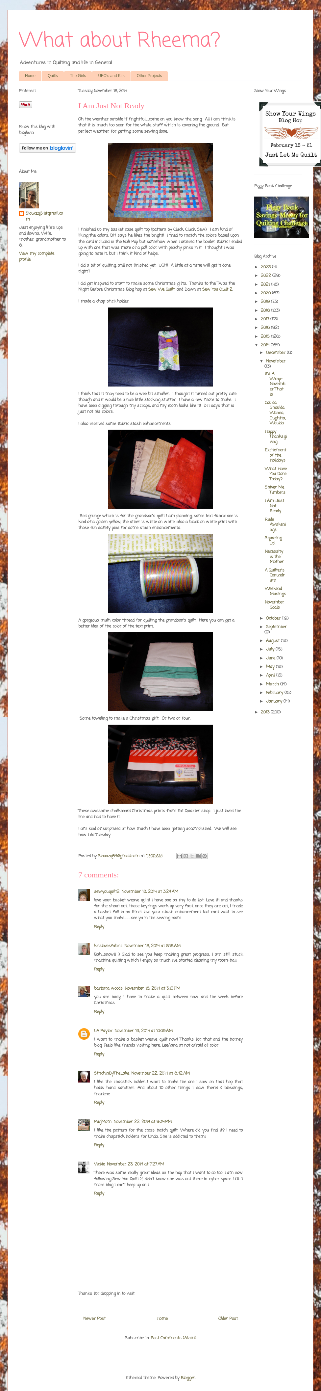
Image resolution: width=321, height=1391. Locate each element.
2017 (265, 319)
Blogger (188, 1378)
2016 (266, 328)
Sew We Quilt (161, 289)
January (275, 701)
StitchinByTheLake (111, 1073)
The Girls (78, 75)
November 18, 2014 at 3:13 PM (152, 988)
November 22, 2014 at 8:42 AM (160, 1073)
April (271, 675)
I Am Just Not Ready (274, 506)
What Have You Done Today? (276, 474)
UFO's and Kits (111, 75)
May (271, 667)
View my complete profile (36, 257)
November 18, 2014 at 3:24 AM (149, 892)
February (275, 693)
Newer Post (94, 1319)
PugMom (102, 1122)
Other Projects (149, 75)
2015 (266, 337)
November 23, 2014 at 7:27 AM (135, 1164)
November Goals (274, 605)
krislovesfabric (108, 946)
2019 (266, 302)
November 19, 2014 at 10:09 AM (143, 1031)
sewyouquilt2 (106, 892)
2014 (266, 345)
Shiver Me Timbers (275, 490)
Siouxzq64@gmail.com (44, 217)
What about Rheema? (119, 41)
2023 (266, 267)
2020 (266, 293)
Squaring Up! (273, 541)
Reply (99, 927)
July (271, 649)
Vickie (99, 1164)
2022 (266, 276)
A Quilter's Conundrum (275, 575)
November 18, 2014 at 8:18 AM (152, 946)
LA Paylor (103, 1031)
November (275, 361)
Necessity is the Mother (274, 556)
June (271, 658)
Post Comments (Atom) (173, 1338)
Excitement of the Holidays (275, 455)
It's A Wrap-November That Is (275, 384)
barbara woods (108, 988)
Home (30, 75)
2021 (266, 284)
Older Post (228, 1319)
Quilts (53, 75)
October (274, 618)
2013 (266, 712)
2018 (266, 311)
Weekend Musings (275, 591)
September (276, 627)
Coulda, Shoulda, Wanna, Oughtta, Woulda (275, 413)
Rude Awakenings (275, 525)
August (273, 641)
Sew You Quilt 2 (217, 289)
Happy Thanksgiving (276, 437)
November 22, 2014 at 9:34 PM (142, 1122)
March (273, 684)
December (276, 353)
